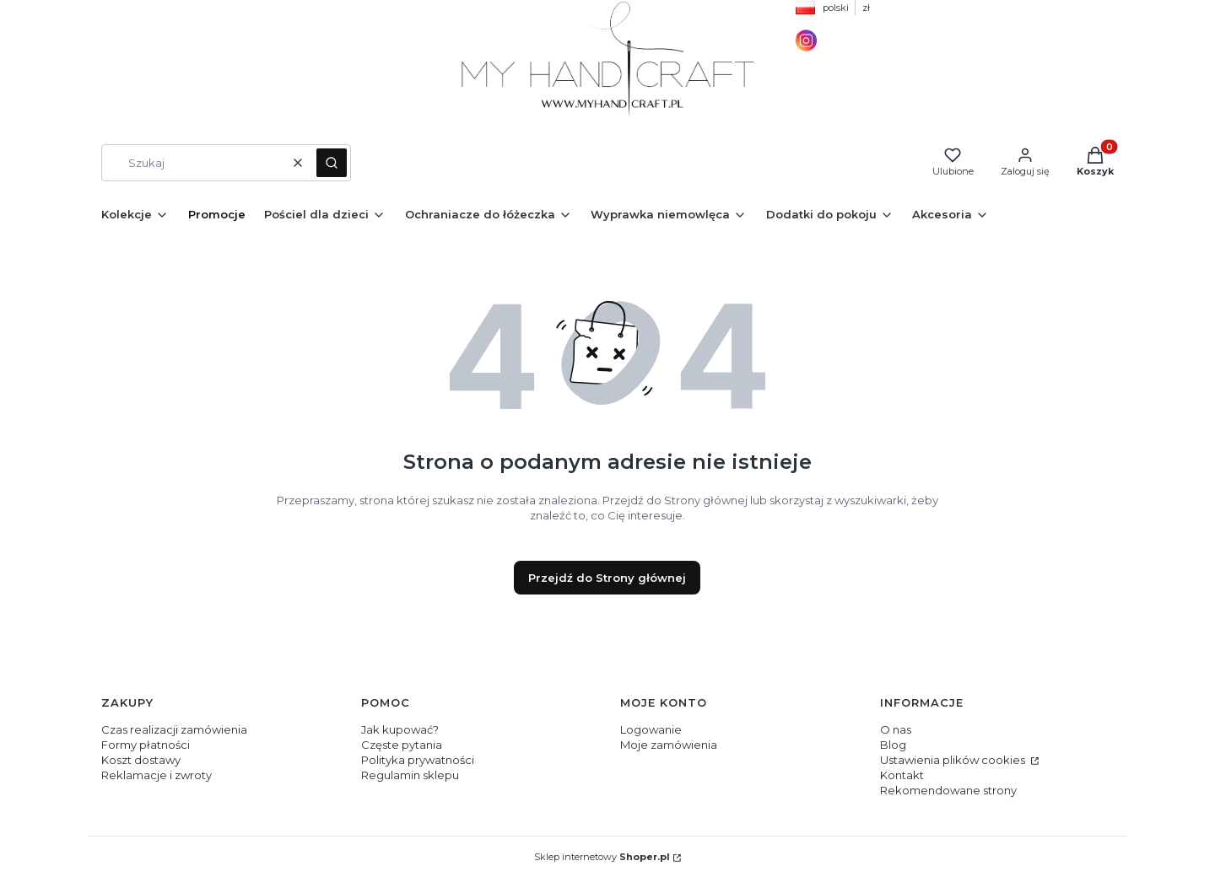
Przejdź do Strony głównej (607, 577)
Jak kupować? (400, 729)
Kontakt (902, 775)
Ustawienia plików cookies (954, 760)
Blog (893, 744)
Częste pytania (401, 744)
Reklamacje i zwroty (156, 775)
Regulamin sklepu (410, 775)
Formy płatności (145, 744)
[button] (331, 162)
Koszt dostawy (141, 760)
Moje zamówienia (668, 744)
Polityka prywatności (417, 760)
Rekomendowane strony (948, 790)
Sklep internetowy (602, 857)
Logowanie (651, 729)
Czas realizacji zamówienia (174, 729)
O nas (895, 729)
